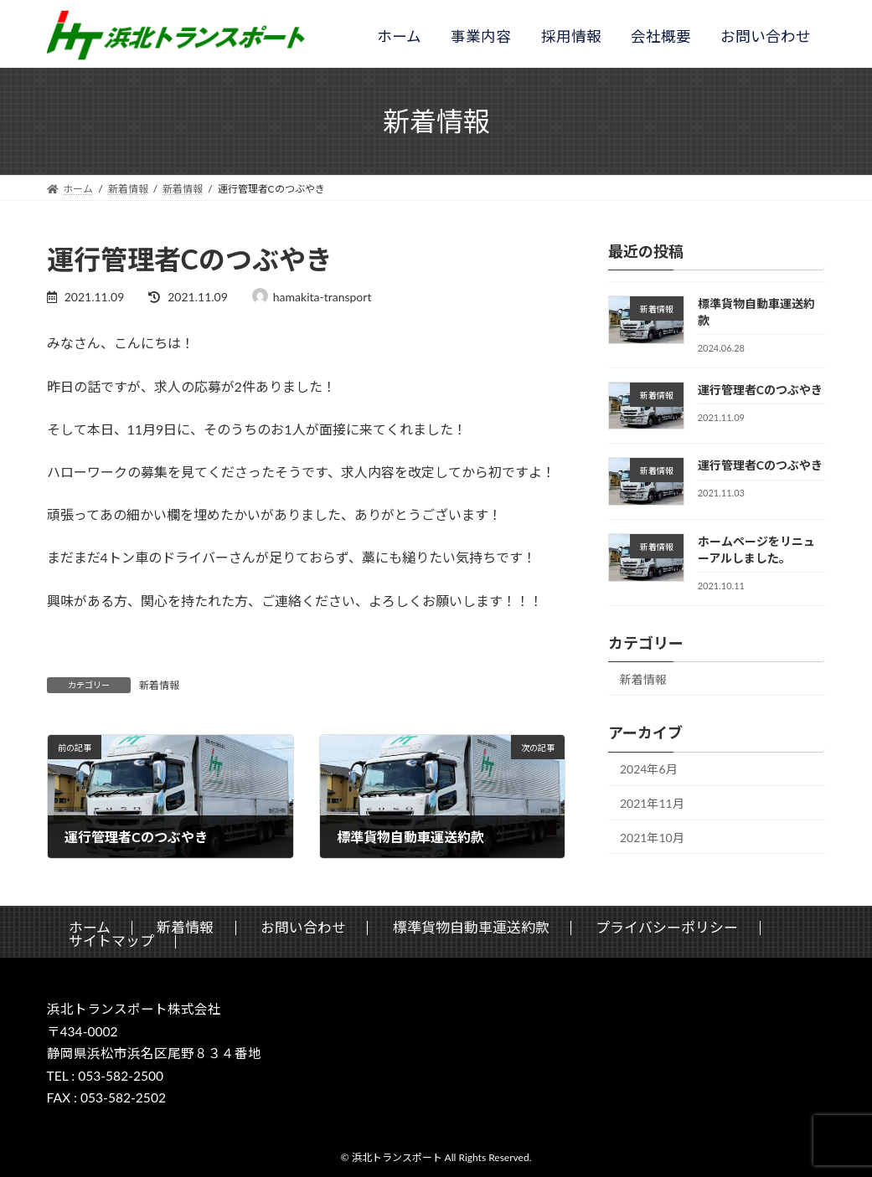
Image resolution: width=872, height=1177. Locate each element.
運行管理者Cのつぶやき (760, 390)
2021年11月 (652, 803)
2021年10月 (652, 837)
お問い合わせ (765, 36)
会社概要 (661, 36)
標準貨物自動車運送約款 (471, 927)
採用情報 (571, 36)
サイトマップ (111, 941)
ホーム (399, 36)
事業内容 (481, 36)
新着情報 (159, 685)
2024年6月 (649, 769)
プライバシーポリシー (667, 927)
